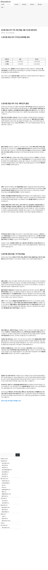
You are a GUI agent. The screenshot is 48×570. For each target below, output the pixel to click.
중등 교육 (3, 505)
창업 (3, 7)
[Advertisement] (24, 18)
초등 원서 (4, 467)
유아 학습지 (4, 527)
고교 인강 (4, 501)
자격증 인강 (4, 481)
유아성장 (17, 4)
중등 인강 (4, 509)
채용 (3, 492)
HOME (2, 4)
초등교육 (3, 461)
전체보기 (3, 458)
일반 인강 (4, 496)
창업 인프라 (4, 521)
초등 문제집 (4, 472)
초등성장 (10, 4)
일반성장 (41, 4)
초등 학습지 (4, 463)
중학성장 (25, 4)
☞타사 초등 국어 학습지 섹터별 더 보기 (11, 401)
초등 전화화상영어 (6, 470)
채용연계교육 (5, 494)
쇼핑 (2, 523)
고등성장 (33, 4)
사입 (3, 516)
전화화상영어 (5, 489)
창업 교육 (4, 518)
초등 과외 (4, 476)
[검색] (17, 454)
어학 (3, 487)
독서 (3, 485)
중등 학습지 (4, 507)
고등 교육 (3, 498)
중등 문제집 (4, 512)
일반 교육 (3, 478)
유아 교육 (3, 525)
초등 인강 (4, 465)
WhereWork (6, 1)
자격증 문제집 (5, 483)
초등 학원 (4, 474)
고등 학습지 (4, 503)
